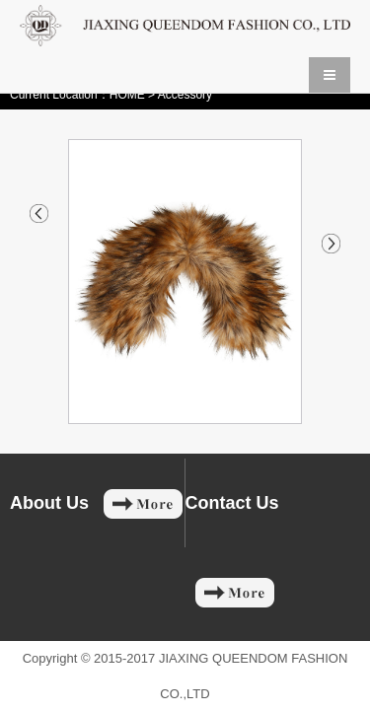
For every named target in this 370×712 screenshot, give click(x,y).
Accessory (185, 95)
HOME (127, 95)
